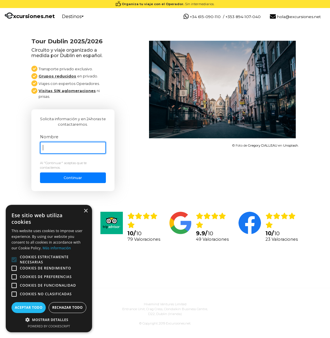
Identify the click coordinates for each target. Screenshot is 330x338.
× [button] (85, 211)
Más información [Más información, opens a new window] (57, 248)
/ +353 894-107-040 (242, 16)
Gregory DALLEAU (262, 145)
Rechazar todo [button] (67, 307)
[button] (49, 320)
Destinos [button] (71, 16)
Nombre (49, 136)
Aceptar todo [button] (28, 307)
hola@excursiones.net (295, 17)
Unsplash (290, 145)
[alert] (49, 268)
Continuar (73, 178)
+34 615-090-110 (202, 17)
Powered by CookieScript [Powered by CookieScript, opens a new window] (49, 326)
